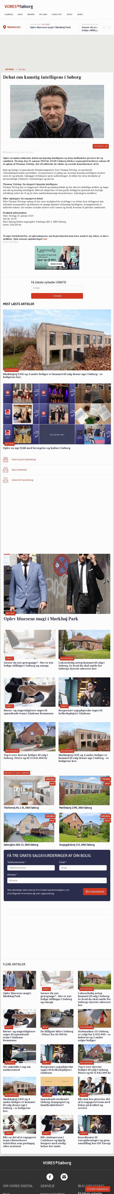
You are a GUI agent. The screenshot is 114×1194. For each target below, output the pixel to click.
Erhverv (31, 14)
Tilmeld (57, 296)
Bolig (20, 14)
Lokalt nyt (57, 14)
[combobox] (9, 880)
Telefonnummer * (16, 862)
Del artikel (100, 146)
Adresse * (12, 874)
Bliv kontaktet (95, 891)
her (45, 239)
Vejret (80, 14)
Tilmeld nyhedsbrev (97, 1189)
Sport (69, 14)
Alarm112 (9, 14)
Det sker (43, 14)
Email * (63, 862)
